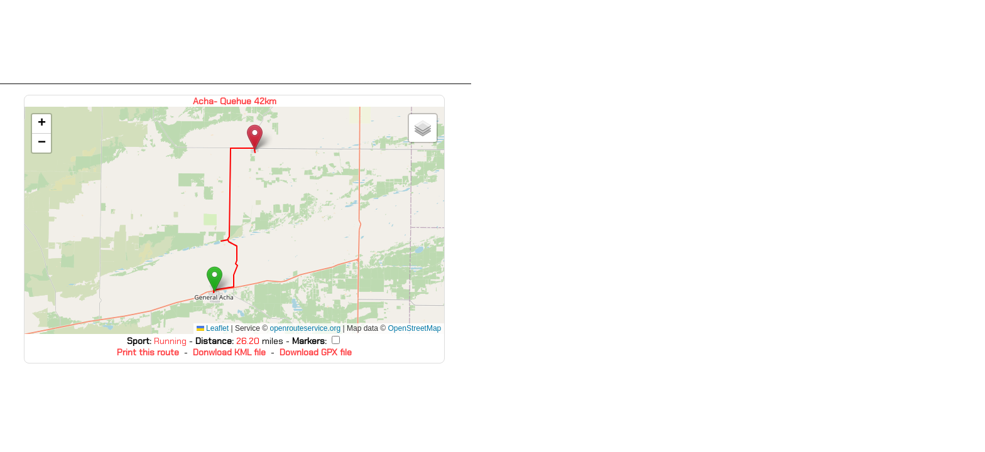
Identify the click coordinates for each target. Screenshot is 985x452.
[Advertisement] (235, 42)
